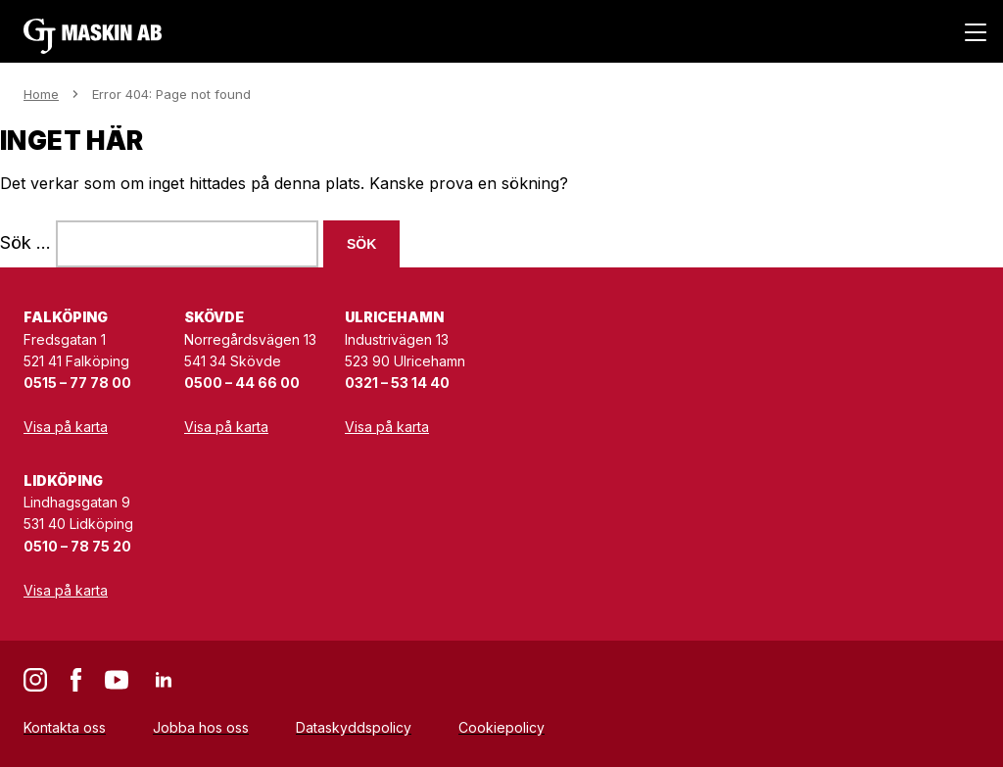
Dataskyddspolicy (353, 727)
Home (41, 94)
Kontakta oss (65, 727)
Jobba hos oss (201, 727)
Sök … (25, 242)
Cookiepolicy (501, 727)
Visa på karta (66, 426)
